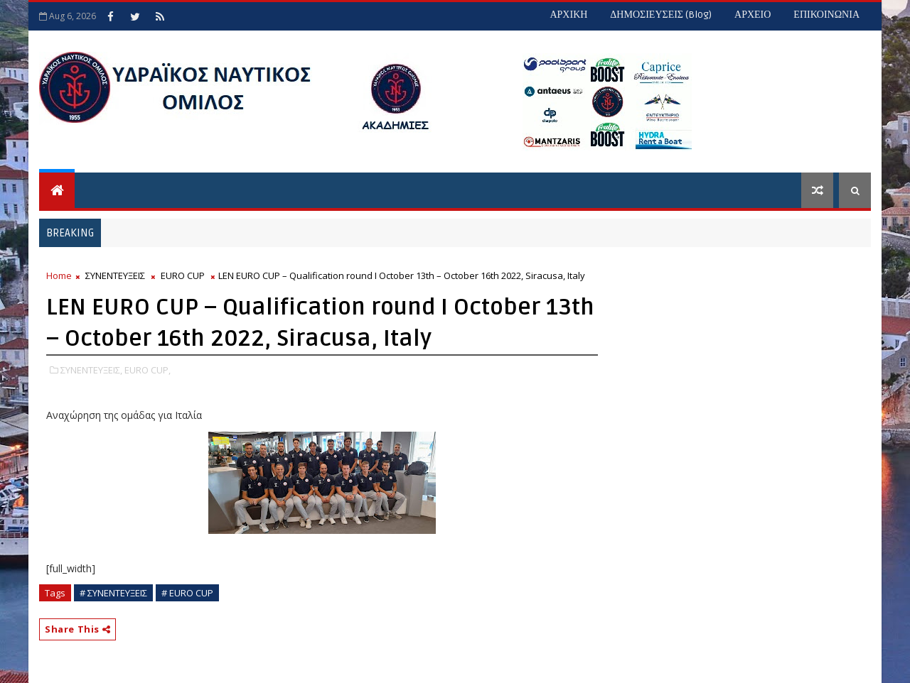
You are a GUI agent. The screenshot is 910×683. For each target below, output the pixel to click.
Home (59, 275)
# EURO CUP (187, 592)
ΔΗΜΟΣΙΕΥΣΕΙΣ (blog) (661, 15)
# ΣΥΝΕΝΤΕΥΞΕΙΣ (113, 592)
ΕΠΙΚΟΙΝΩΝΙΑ (826, 15)
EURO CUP (183, 275)
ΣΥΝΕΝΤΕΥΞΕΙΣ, (91, 370)
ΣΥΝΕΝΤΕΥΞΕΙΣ (115, 275)
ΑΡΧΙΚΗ (568, 15)
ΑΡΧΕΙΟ (752, 15)
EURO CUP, (147, 370)
